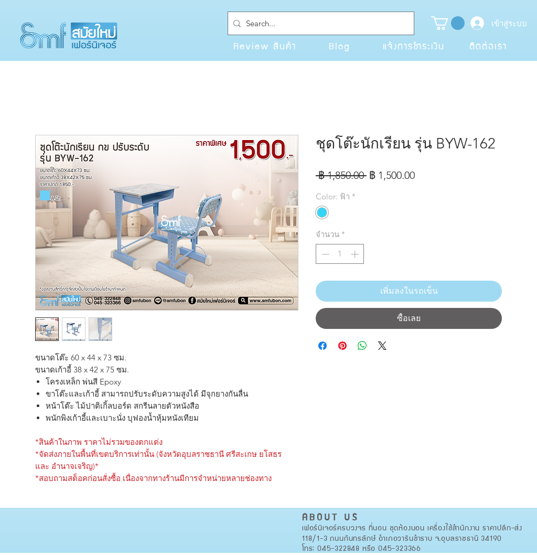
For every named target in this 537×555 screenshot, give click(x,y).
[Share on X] (382, 345)
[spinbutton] (340, 254)
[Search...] (319, 23)
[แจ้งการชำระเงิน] (414, 45)
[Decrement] (324, 254)
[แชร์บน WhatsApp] (362, 345)
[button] (448, 23)
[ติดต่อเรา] (488, 45)
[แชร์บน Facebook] (322, 345)
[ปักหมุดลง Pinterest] (342, 345)
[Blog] (339, 45)
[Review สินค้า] (265, 45)
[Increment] (356, 254)
